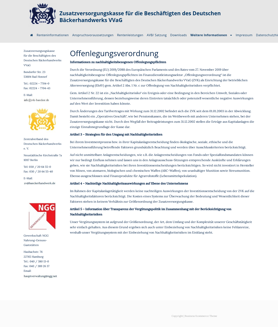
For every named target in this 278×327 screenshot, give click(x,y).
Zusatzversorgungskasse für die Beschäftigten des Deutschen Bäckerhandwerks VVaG (140, 17)
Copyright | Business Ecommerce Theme (194, 316)
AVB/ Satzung (157, 35)
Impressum (244, 35)
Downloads (178, 35)
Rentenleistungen (130, 35)
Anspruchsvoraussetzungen (93, 35)
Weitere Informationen (208, 35)
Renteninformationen (53, 35)
